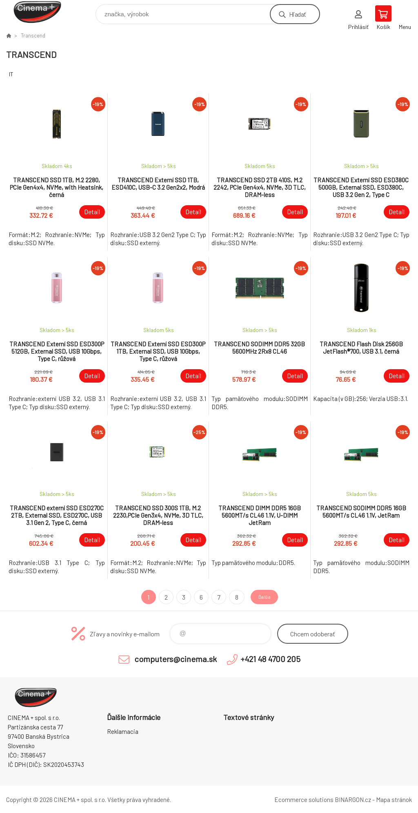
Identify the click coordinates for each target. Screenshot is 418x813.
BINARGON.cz (353, 799)
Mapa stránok (394, 799)
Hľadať (297, 14)
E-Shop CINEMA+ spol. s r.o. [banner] (42, 12)
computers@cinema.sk (175, 659)
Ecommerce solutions (304, 799)
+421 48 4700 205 (270, 659)
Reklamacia (122, 731)
